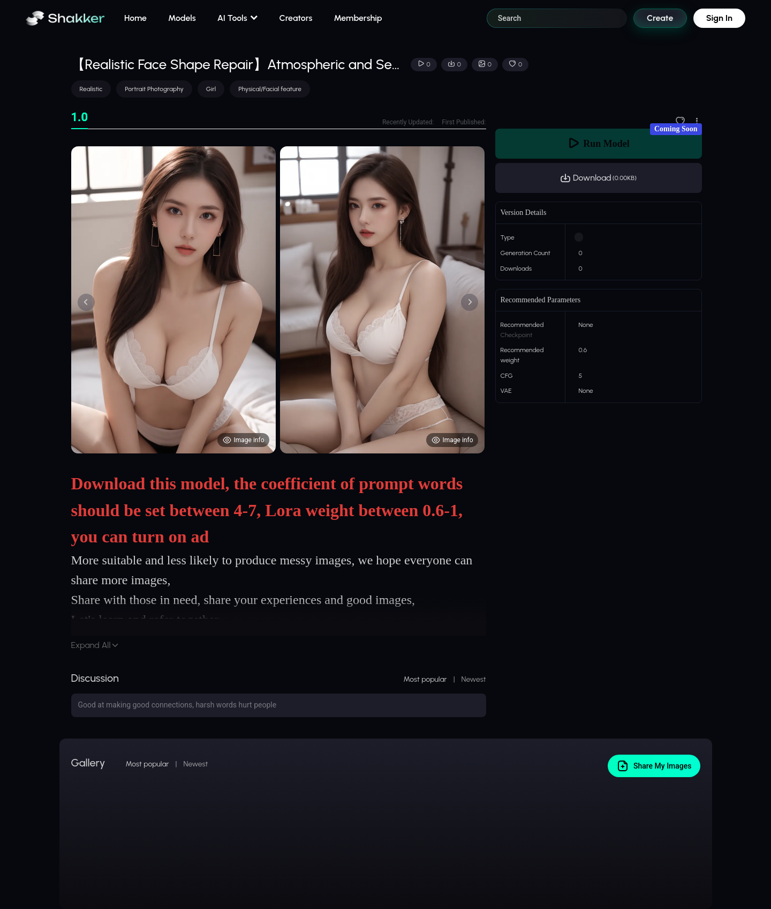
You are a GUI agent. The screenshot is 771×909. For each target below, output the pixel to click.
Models (182, 18)
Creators (296, 18)
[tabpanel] (278, 299)
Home (135, 18)
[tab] (79, 117)
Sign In (719, 18)
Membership (358, 18)
